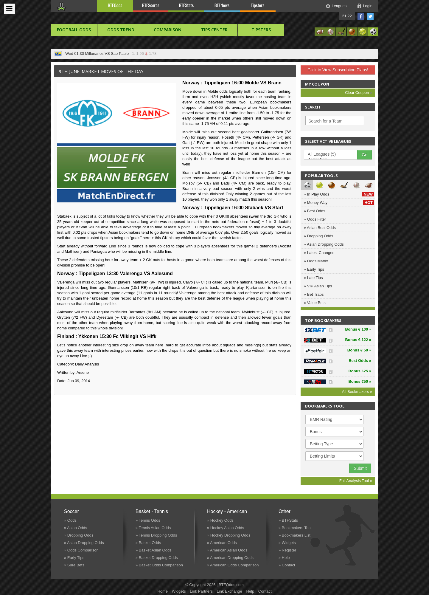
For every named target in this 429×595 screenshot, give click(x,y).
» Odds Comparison (81, 550)
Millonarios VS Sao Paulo (107, 53)
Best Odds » (360, 360)
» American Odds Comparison (233, 565)
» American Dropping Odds (230, 557)
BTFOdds (115, 5)
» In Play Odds (339, 194)
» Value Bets (315, 302)
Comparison (167, 29)
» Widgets (287, 542)
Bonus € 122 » (358, 339)
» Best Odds (314, 211)
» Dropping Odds (318, 236)
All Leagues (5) (333, 154)
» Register (287, 550)
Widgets (179, 591)
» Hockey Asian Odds (225, 528)
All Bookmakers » (357, 391)
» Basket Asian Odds (154, 550)
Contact (265, 591)
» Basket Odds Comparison (159, 565)
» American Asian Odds (227, 550)
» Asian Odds (75, 528)
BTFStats (186, 5)
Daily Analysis (87, 364)
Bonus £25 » (359, 371)
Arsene (83, 372)
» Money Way (339, 202)
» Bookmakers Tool (295, 528)
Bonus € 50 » (359, 350)
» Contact (287, 565)
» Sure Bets (74, 565)
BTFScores (150, 5)
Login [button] (367, 6)
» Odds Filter (315, 219)
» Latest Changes (319, 252)
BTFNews (221, 5)
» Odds (70, 520)
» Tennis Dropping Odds (156, 535)
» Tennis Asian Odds (153, 528)
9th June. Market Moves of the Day (101, 71)
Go (364, 154)
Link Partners (201, 591)
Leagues (339, 6)
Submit (360, 468)
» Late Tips (313, 277)
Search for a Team (325, 121)
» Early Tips (314, 269)
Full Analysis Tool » (355, 480)
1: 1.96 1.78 (143, 53)
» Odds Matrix (316, 261)
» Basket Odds (148, 542)
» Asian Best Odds (320, 227)
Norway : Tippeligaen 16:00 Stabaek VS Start (232, 207)
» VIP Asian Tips (318, 286)
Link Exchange (229, 591)
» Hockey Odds (220, 520)
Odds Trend (120, 29)
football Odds (74, 29)
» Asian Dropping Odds (324, 244)
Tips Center (214, 29)
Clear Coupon (358, 92)
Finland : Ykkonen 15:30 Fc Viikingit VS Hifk (106, 336)
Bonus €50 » (359, 381)
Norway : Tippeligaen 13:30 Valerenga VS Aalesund (115, 273)
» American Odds (222, 542)
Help (250, 591)
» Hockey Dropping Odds (228, 535)
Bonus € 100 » (358, 329)
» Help (284, 557)
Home (162, 591)
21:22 (347, 16)
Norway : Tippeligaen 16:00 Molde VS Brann (232, 82)
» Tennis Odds (148, 520)
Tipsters (257, 5)
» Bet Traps (314, 294)
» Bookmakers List (294, 535)
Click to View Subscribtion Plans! (337, 69)
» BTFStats (288, 520)
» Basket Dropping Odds (157, 557)
